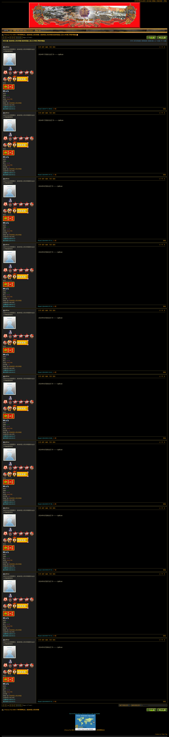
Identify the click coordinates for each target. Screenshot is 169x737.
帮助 (165, 1)
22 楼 (54, 240)
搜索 (25, 30)
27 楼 (54, 570)
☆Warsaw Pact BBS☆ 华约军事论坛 (14, 35)
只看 (50, 47)
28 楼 (54, 636)
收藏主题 (150, 41)
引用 (39, 47)
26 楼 (54, 504)
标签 (18, 30)
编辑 (46, 47)
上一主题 (157, 41)
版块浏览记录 (136, 705)
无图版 (154, 1)
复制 (54, 47)
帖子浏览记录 (124, 705)
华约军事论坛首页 (140, 1)
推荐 (21, 30)
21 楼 (54, 175)
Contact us (158, 734)
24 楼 (54, 372)
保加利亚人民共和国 (33, 35)
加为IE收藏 (137, 41)
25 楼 (54, 438)
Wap (163, 734)
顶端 (164, 109)
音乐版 (149, 1)
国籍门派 (38, 30)
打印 (131, 41)
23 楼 (54, 306)
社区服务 (31, 30)
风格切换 (160, 1)
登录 (11, 30)
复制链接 (144, 41)
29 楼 (54, 701)
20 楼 (54, 109)
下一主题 (163, 41)
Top (166, 734)
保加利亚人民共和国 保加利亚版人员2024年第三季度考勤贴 (58, 35)
